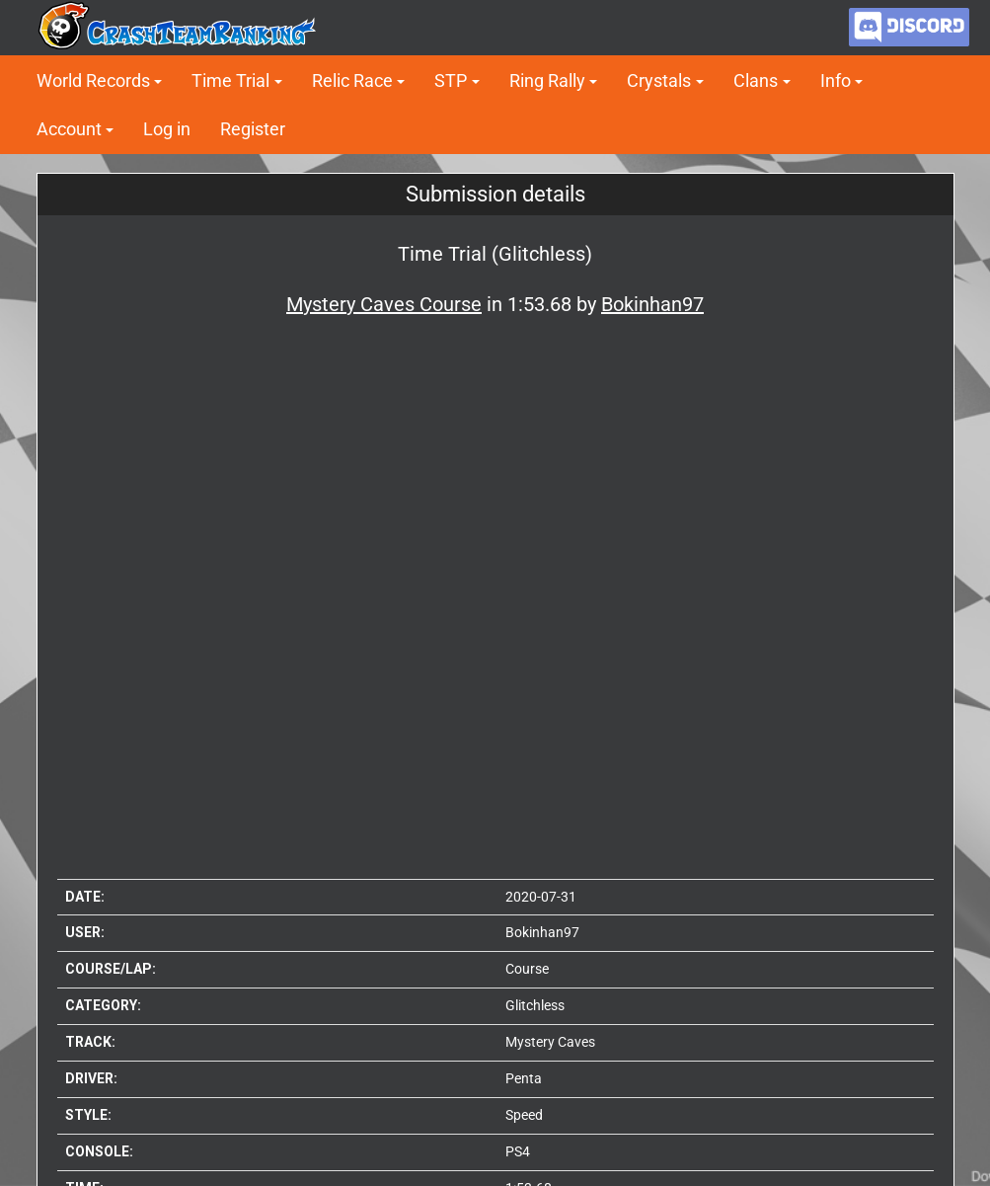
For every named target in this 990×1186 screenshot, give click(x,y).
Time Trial (230, 80)
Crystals (659, 80)
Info (835, 80)
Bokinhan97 (542, 932)
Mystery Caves (550, 1042)
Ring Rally (547, 80)
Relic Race (352, 80)
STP (450, 80)
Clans (755, 80)
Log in (166, 129)
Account (69, 129)
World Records (93, 80)
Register (252, 129)
